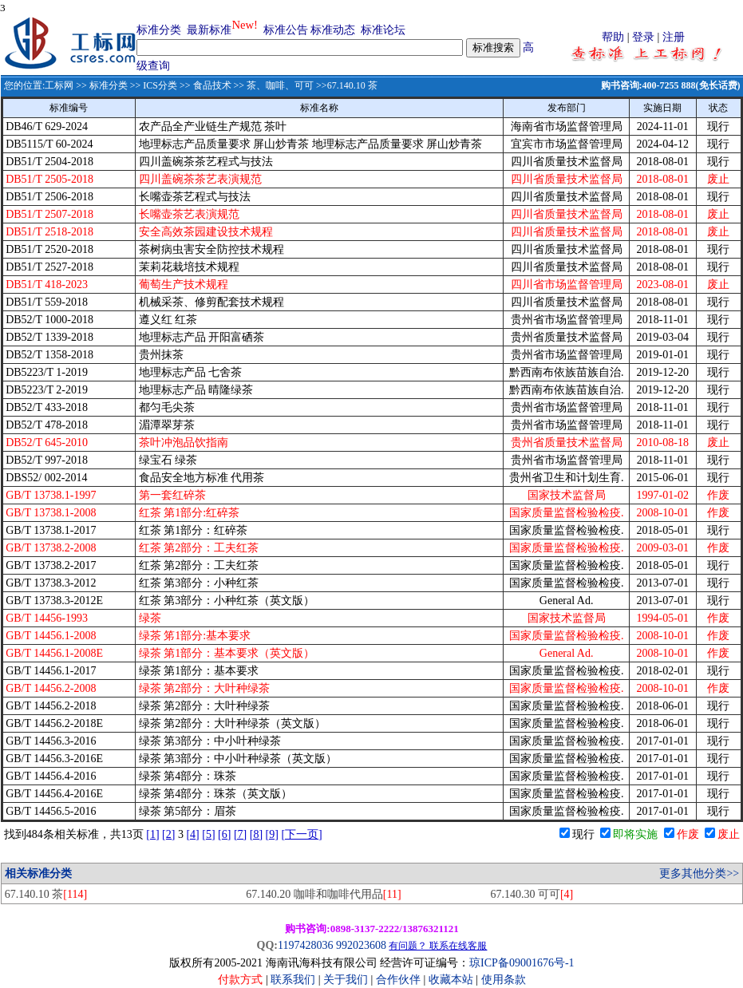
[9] (272, 834)
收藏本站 (451, 980)
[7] (240, 834)
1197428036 (305, 945)
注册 (673, 37)
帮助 (613, 37)
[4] (192, 834)
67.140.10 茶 (46, 894)
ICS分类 (160, 85)
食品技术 (212, 85)
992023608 (361, 945)
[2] (168, 834)
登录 (643, 37)
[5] (208, 834)
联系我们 (293, 980)
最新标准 (209, 30)
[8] (256, 834)
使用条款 (503, 980)
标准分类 (158, 30)
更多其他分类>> (699, 873)
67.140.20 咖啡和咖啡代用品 (323, 894)
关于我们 (347, 980)
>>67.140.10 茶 (345, 85)
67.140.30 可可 (531, 894)
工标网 (59, 85)
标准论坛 (383, 30)
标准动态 (332, 30)
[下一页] (301, 834)
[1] (152, 834)
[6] (224, 834)
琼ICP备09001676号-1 (521, 963)
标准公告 (285, 30)
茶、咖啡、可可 (280, 85)
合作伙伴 (398, 980)
